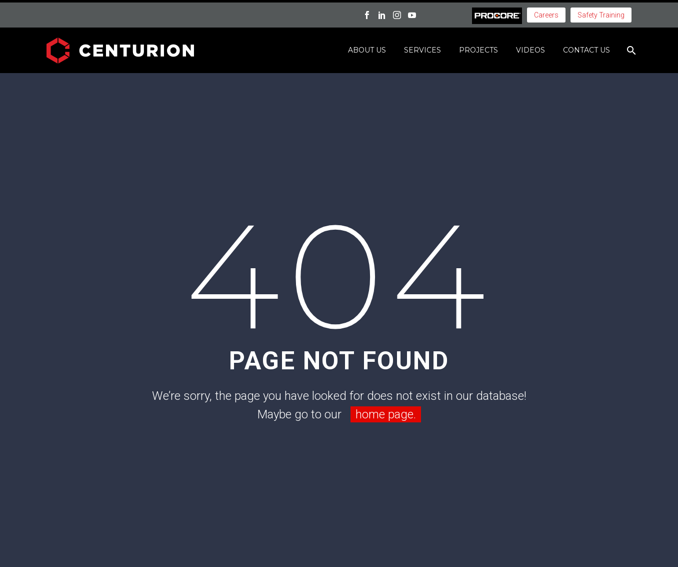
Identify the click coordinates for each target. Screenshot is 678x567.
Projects (478, 50)
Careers (546, 15)
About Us (367, 50)
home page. (386, 414)
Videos (530, 50)
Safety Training (601, 15)
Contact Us (586, 50)
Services (422, 50)
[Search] (630, 50)
